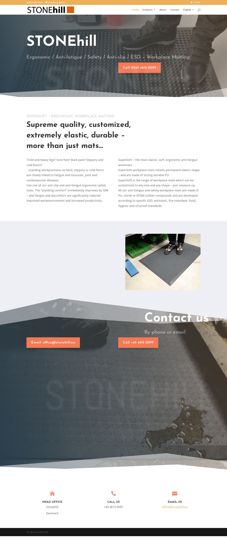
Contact (174, 10)
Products (147, 10)
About (163, 10)
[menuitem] (188, 11)
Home (135, 10)
